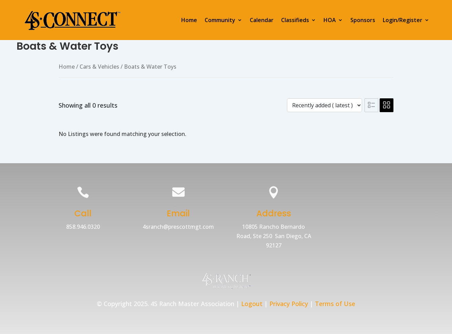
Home (189, 20)
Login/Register (402, 20)
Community (220, 20)
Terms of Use (335, 303)
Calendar (262, 20)
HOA (329, 20)
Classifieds (295, 20)
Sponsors (362, 20)
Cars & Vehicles (99, 66)
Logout (252, 303)
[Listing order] (324, 105)
